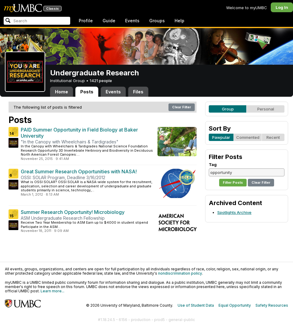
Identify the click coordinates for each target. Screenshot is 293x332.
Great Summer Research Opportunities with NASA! (79, 171)
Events (132, 20)
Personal (265, 108)
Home (61, 91)
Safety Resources (271, 305)
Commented (247, 137)
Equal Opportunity (235, 305)
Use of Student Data (196, 305)
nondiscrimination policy (180, 273)
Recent (273, 137)
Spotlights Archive (234, 212)
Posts (86, 91)
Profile (86, 20)
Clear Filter (181, 107)
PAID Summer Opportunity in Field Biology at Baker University (79, 133)
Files (138, 91)
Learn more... (52, 291)
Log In (282, 7)
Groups (157, 20)
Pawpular (221, 137)
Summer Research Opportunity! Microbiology (73, 212)
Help (179, 20)
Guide (109, 20)
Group (228, 108)
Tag (213, 164)
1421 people (101, 80)
